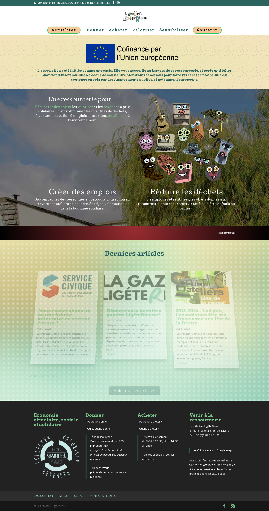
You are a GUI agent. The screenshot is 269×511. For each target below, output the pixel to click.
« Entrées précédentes (37, 369)
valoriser (85, 107)
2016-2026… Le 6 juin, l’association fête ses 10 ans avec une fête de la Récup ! (203, 318)
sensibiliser (117, 116)
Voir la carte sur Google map (214, 450)
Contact (78, 496)
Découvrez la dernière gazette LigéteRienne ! (134, 314)
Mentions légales (103, 496)
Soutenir (207, 30)
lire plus (35, 353)
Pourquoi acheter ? (150, 421)
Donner (95, 30)
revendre (111, 107)
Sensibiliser (173, 30)
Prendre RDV (101, 445)
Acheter (118, 30)
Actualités (63, 30)
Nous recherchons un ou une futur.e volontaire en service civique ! (64, 318)
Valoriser (143, 30)
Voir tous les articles (134, 390)
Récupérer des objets (53, 107)
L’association (43, 496)
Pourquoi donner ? (98, 421)
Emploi (63, 496)
